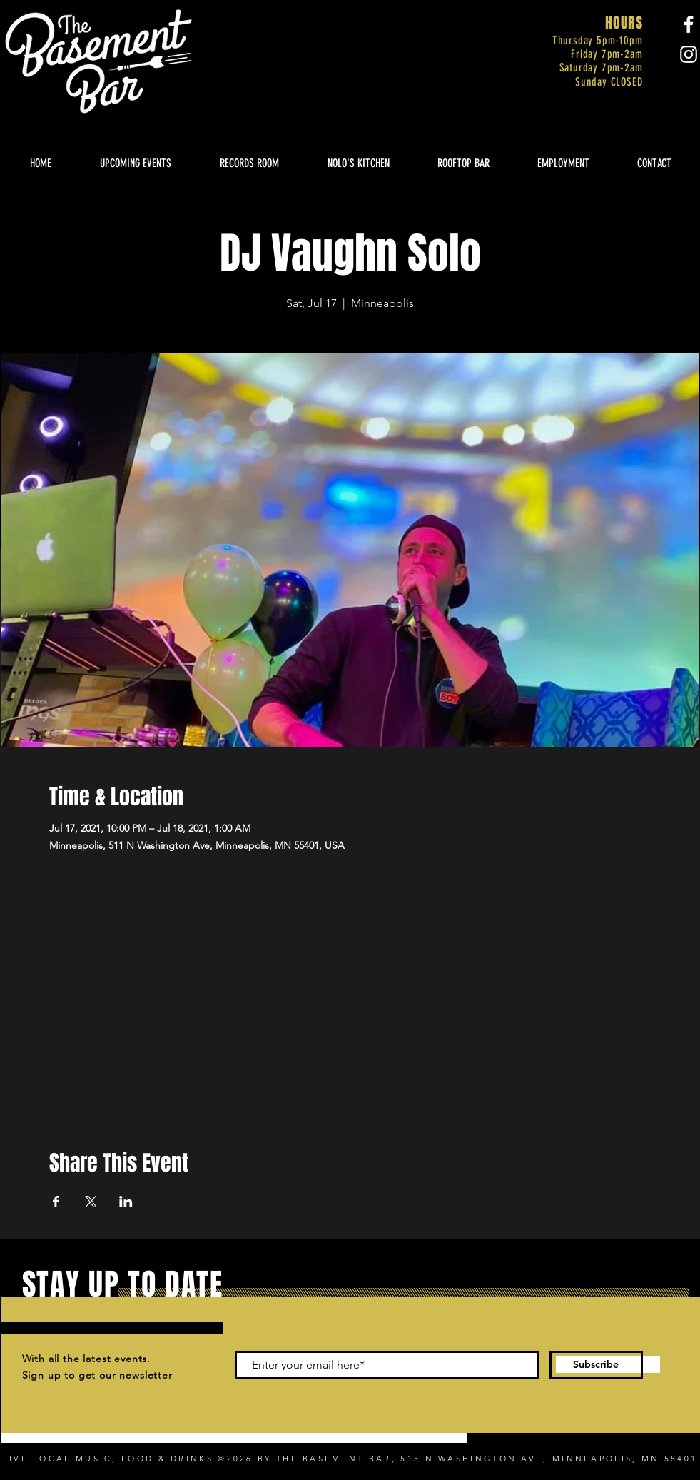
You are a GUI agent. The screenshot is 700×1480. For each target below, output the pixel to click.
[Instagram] (688, 54)
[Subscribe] (596, 1365)
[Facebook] (688, 24)
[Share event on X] (91, 1201)
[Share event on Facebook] (56, 1201)
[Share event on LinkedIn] (126, 1201)
